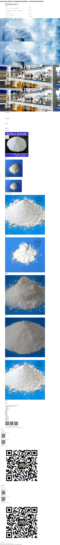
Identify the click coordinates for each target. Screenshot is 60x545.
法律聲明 (9, 426)
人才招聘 (11, 17)
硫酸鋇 (18, 10)
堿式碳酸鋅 (9, 10)
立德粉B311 (6, 235)
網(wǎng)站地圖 (12, 426)
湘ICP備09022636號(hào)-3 (20, 427)
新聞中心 (30, 11)
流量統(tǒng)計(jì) (16, 426)
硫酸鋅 (16, 10)
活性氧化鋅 (12, 10)
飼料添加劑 (21, 10)
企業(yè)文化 (12, 8)
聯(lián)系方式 (7, 17)
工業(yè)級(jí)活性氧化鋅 (8, 193)
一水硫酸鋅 (6, 358)
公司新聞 (6, 415)
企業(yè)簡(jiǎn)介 (7, 8)
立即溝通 (2, 444)
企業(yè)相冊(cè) (16, 8)
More (5, 159)
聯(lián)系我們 (30, 16)
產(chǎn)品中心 (30, 9)
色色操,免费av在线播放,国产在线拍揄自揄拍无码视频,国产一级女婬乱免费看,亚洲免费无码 (22, 1)
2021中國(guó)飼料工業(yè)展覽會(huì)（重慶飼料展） (11, 405)
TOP (0, 429)
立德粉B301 (6, 400)
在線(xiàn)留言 (7, 417)
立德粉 (6, 10)
